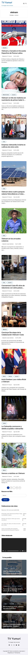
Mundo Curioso (6, 94)
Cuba (4, 141)
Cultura (4, 423)
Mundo (4, 376)
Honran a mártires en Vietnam (13, 473)
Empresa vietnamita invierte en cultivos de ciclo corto (13, 146)
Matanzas (5, 329)
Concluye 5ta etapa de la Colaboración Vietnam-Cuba (13, 333)
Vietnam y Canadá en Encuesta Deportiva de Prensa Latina (14, 52)
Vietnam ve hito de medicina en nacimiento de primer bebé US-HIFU (14, 100)
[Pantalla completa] (24, 550)
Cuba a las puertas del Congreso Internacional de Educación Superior (10, 529)
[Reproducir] (3, 550)
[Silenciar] (22, 550)
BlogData (10, 652)
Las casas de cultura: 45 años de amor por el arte (11, 524)
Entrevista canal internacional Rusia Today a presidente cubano (12, 514)
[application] (14, 545)
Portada (11, 15)
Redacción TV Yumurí (7, 56)
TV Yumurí (7, 2)
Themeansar (17, 652)
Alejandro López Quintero (8, 243)
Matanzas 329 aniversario (8, 510)
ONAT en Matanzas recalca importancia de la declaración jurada (12, 573)
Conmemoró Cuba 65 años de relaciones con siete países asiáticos (13, 288)
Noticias (10, 376)
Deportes (5, 47)
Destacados (6, 586)
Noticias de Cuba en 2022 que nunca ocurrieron (11, 519)
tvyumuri (14, 94)
